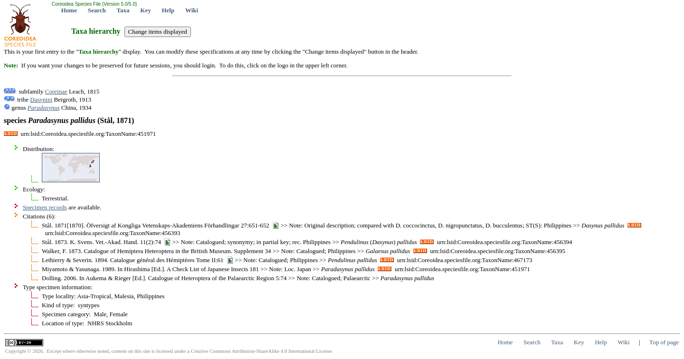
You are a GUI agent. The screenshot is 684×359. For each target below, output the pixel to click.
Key (145, 10)
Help (168, 10)
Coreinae (56, 91)
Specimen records (45, 207)
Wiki (191, 10)
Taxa (123, 10)
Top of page (664, 342)
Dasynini (41, 99)
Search (97, 10)
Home (69, 10)
